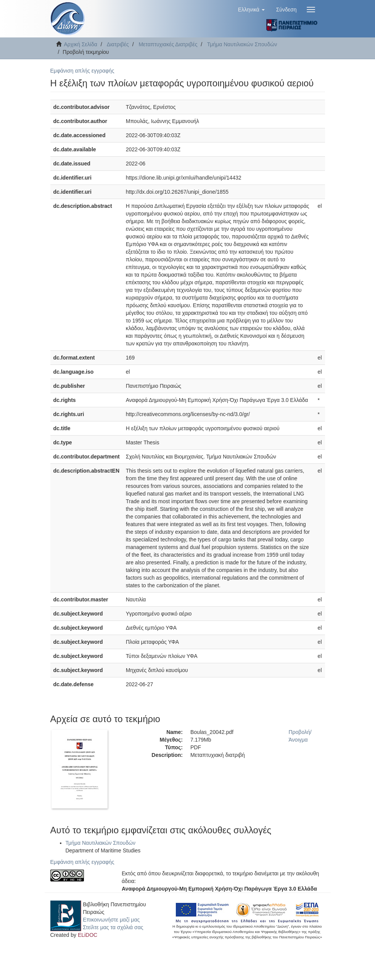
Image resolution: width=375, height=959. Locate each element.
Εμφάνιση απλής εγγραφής (82, 71)
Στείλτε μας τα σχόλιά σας (113, 927)
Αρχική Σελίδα (80, 44)
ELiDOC (87, 935)
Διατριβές (118, 44)
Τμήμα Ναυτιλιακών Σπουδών (242, 44)
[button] (251, 9)
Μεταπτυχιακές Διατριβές (167, 44)
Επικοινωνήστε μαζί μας (111, 920)
